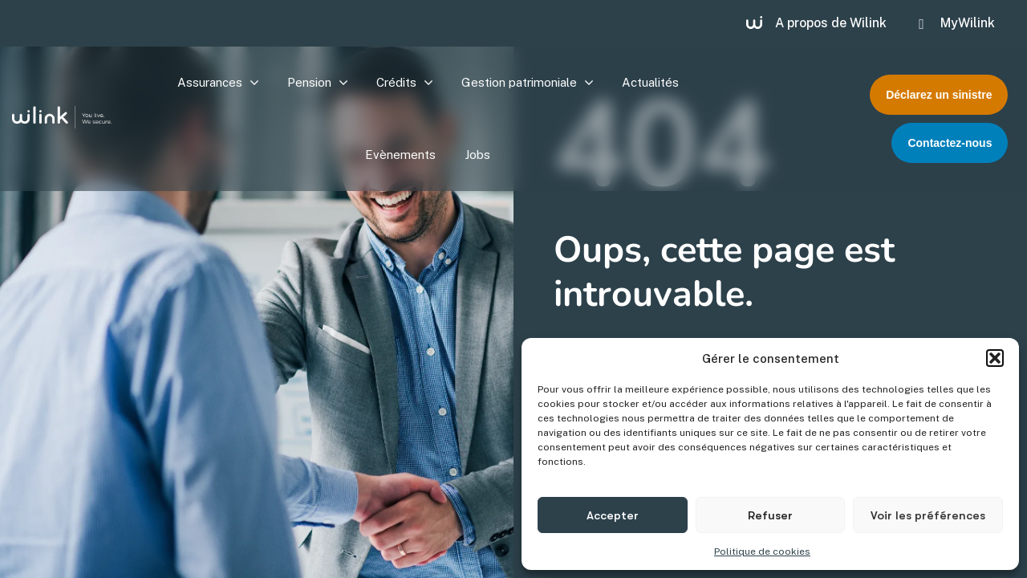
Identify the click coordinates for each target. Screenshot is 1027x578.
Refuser (770, 515)
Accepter (613, 515)
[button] (995, 358)
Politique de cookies (762, 551)
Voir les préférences (928, 515)
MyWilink (967, 23)
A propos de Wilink (831, 23)
